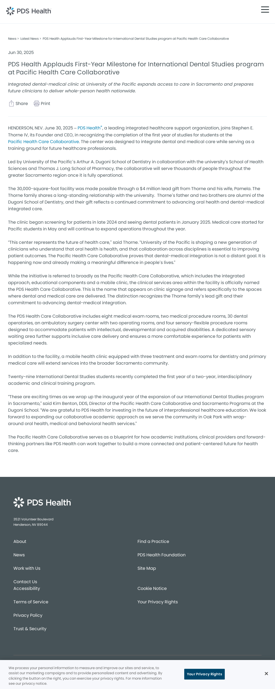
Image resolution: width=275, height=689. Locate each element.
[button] (265, 9)
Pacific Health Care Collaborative (43, 142)
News (19, 555)
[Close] (266, 673)
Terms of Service (30, 602)
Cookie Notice (152, 588)
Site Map (147, 568)
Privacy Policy (27, 615)
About (19, 541)
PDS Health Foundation (162, 555)
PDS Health (90, 128)
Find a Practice (153, 541)
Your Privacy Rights (158, 602)
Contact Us (25, 582)
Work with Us (26, 568)
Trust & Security (29, 629)
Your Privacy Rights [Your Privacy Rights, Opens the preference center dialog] (204, 674)
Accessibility (26, 588)
